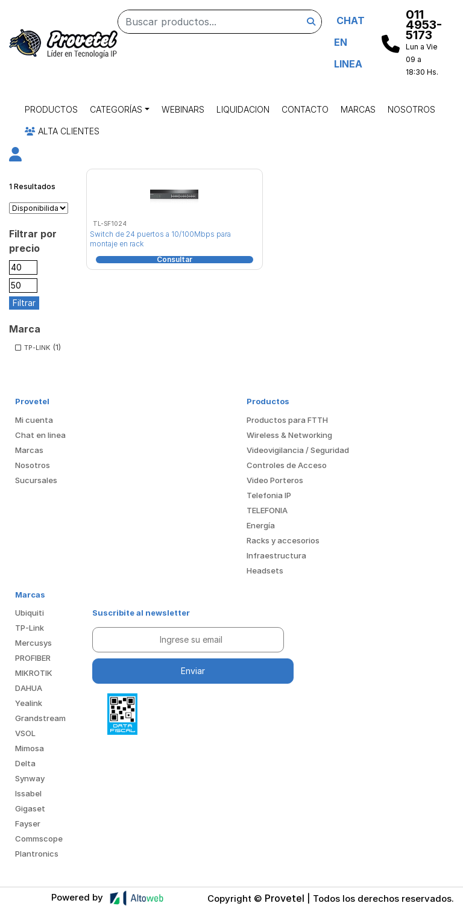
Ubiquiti (29, 612)
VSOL (25, 733)
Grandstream (40, 718)
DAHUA (28, 688)
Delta (25, 763)
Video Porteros (275, 480)
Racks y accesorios (283, 540)
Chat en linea (40, 435)
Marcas (358, 109)
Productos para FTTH (287, 420)
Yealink (28, 703)
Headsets (265, 570)
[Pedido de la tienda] (38, 208)
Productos (51, 109)
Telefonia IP (269, 495)
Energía (261, 525)
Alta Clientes (62, 131)
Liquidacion (242, 109)
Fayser (27, 823)
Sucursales (36, 480)
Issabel (28, 793)
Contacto (305, 109)
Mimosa (29, 748)
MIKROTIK (33, 673)
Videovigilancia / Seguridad (298, 450)
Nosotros (411, 109)
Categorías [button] (116, 109)
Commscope (39, 838)
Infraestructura (276, 555)
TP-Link (29, 628)
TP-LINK (37, 347)
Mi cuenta (34, 420)
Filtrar (24, 303)
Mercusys (33, 643)
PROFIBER (33, 658)
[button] (15, 156)
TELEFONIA (267, 510)
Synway (30, 778)
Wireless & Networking (289, 435)
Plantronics (36, 853)
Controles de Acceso (287, 465)
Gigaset (30, 808)
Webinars (183, 109)
